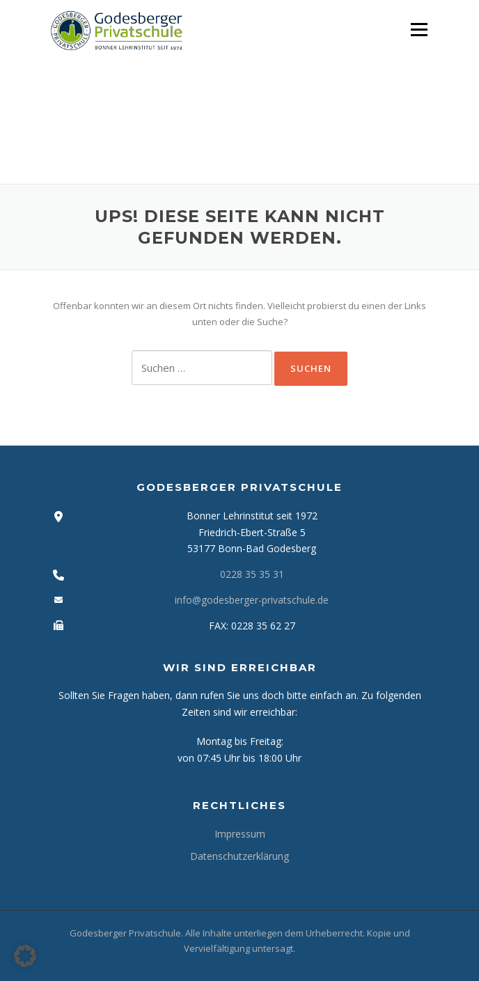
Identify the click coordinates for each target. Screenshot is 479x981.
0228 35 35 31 (252, 574)
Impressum (239, 833)
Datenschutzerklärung (239, 856)
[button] (25, 956)
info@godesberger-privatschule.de (252, 599)
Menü (419, 29)
